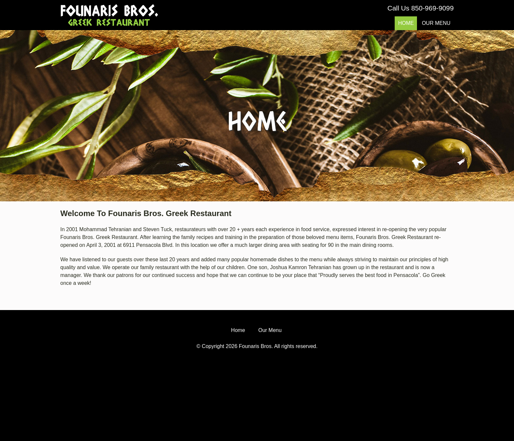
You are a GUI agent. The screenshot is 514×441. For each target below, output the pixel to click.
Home (406, 23)
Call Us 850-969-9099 (420, 8)
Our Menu (436, 23)
